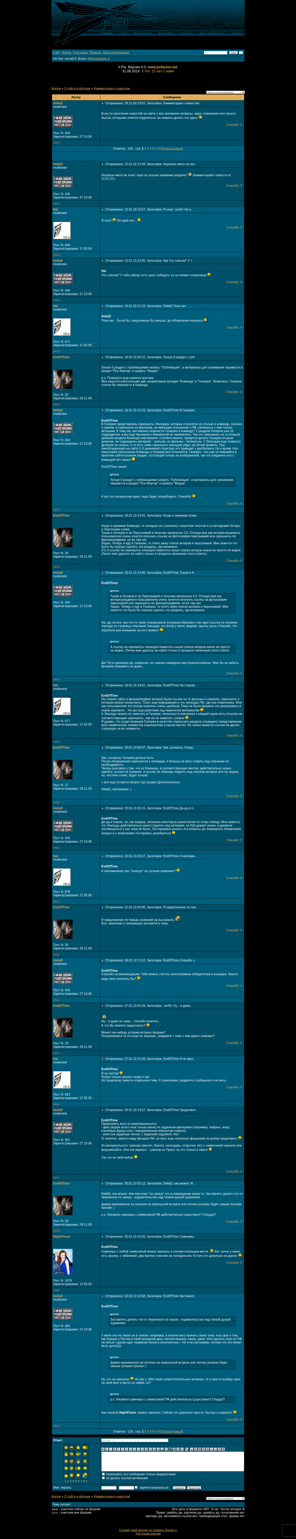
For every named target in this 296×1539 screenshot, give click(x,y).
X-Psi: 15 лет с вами (158, 71)
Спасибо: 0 (234, 124)
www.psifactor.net (162, 67)
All (159, 148)
